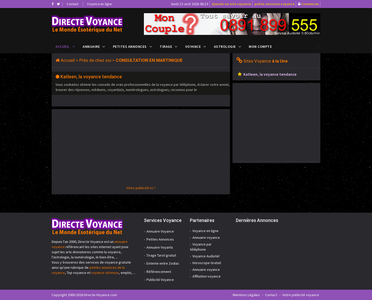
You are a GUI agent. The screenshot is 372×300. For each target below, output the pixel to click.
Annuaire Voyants (159, 247)
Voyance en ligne (99, 4)
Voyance (193, 46)
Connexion (310, 4)
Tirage (166, 46)
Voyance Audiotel (205, 256)
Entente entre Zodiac (162, 263)
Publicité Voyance (160, 279)
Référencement (158, 271)
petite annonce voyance (274, 4)
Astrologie (225, 46)
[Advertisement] (141, 149)
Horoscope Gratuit (206, 262)
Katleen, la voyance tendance (91, 76)
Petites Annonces (130, 46)
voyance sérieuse (105, 272)
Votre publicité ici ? (141, 188)
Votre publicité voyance (300, 295)
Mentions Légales (246, 295)
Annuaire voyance (206, 237)
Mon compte (260, 46)
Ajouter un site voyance (231, 4)
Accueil (63, 46)
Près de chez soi (95, 60)
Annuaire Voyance (160, 231)
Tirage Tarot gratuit (161, 255)
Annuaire (91, 46)
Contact (72, 4)
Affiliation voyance (206, 276)
